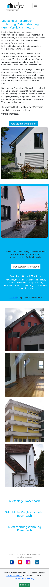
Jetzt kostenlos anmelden (25, 266)
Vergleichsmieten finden (23, 123)
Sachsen (13, 297)
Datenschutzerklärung (24, 578)
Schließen (24, 584)
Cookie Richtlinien (14, 575)
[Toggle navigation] (35, 5)
